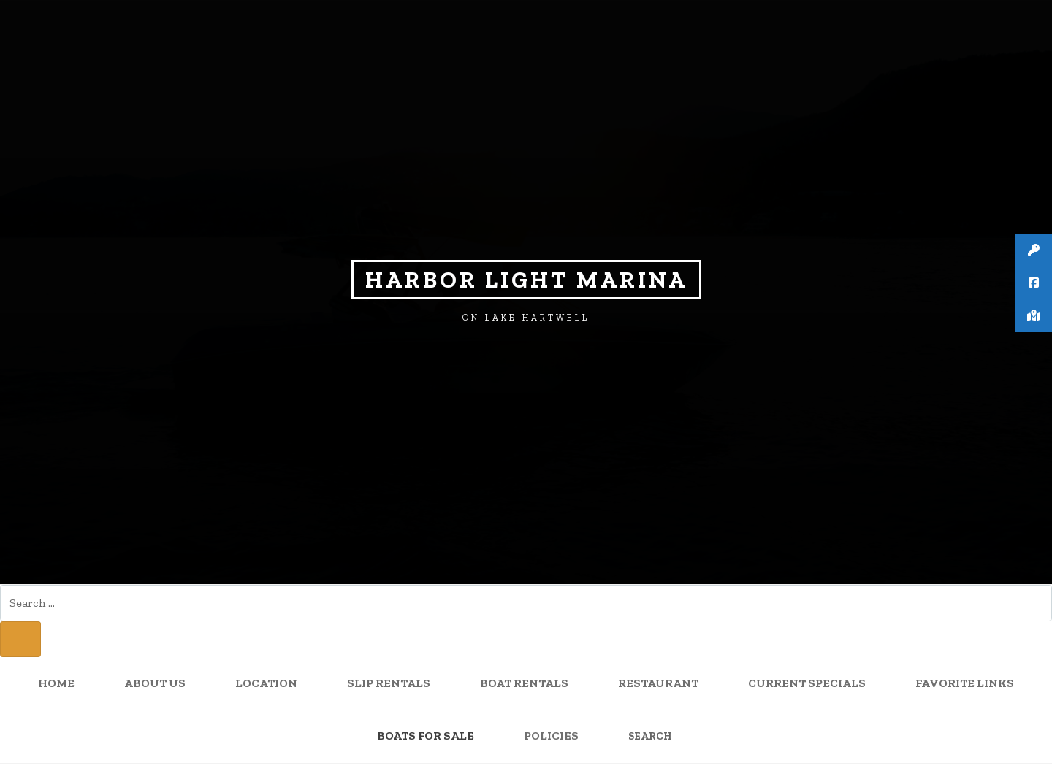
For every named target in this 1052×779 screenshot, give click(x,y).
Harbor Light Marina (526, 279)
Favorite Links (964, 684)
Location (266, 684)
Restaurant (658, 684)
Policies (551, 736)
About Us (155, 684)
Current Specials (807, 684)
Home (56, 684)
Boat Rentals (524, 684)
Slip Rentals (388, 684)
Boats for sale (425, 736)
